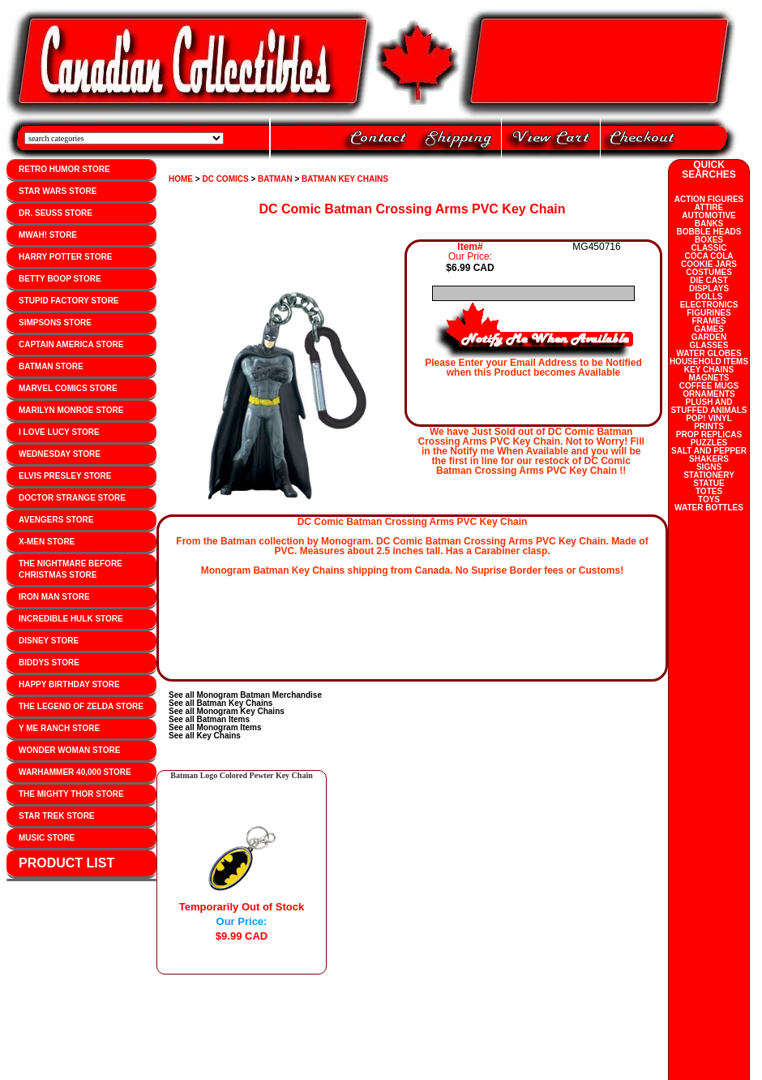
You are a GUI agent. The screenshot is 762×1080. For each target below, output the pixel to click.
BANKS (709, 223)
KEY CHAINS (709, 369)
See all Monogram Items (215, 727)
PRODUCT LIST (66, 863)
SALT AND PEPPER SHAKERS (709, 454)
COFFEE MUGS (708, 385)
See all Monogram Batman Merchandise (245, 695)
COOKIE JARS (709, 264)
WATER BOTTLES (708, 507)
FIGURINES (708, 312)
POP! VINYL (709, 418)
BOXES (709, 239)
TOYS (709, 499)
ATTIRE (709, 207)
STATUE (709, 483)
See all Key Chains (205, 735)
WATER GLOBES (708, 353)
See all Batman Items (209, 719)
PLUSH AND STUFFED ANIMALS (708, 406)
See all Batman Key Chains (220, 703)
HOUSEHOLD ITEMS (709, 361)
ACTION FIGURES (709, 199)
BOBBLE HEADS (708, 231)
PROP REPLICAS (709, 434)
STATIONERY (708, 475)
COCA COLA (708, 256)
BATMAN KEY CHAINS (345, 178)
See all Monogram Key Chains (227, 711)
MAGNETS (709, 377)
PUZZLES (709, 442)
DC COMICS (225, 178)
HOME (181, 178)
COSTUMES (709, 272)
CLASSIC (709, 247)
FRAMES (708, 320)
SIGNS (708, 467)
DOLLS (709, 296)
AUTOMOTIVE (708, 215)
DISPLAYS (709, 288)
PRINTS (709, 426)
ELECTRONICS (709, 304)
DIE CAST (709, 280)
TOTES (709, 491)
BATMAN (275, 178)
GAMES (709, 329)
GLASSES (709, 345)
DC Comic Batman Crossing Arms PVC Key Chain (412, 209)
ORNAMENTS (708, 393)
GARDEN (708, 337)
